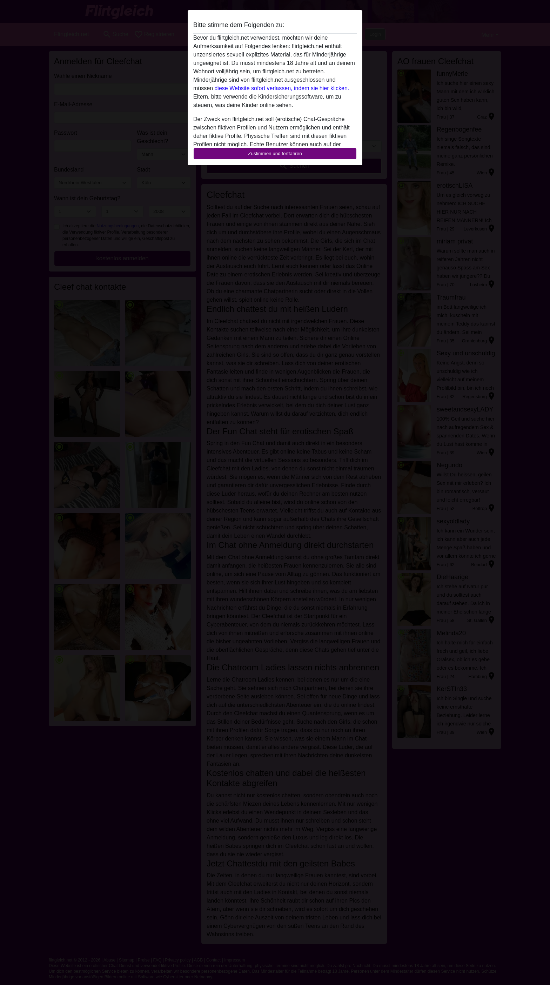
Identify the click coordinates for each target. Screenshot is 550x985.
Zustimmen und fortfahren (275, 153)
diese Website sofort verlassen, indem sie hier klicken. (281, 88)
